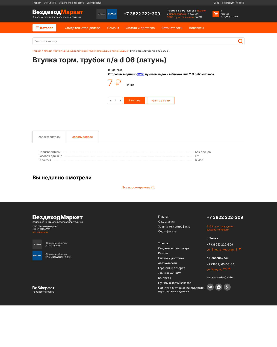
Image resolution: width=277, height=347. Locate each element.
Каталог (44, 28)
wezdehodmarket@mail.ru (220, 319)
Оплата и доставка (140, 28)
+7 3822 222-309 (142, 13)
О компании (50, 2)
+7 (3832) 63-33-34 (220, 306)
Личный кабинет (169, 314)
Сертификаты (94, 2)
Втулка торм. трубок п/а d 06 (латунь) (149, 50)
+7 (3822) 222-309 (220, 286)
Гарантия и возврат (171, 309)
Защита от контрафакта (71, 2)
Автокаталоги (171, 28)
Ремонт (113, 28)
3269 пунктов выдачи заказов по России (220, 269)
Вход (216, 2)
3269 (140, 74)
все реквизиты (40, 273)
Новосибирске (178, 13)
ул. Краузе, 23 (217, 311)
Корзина (240, 2)
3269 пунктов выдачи (180, 17)
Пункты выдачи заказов (174, 324)
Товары (163, 285)
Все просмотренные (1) (138, 229)
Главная (37, 2)
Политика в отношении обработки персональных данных (181, 331)
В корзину (134, 100)
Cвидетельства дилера (83, 28)
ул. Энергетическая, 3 (222, 291)
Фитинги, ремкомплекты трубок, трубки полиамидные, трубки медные (91, 50)
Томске (201, 10)
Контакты (196, 28)
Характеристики (49, 178)
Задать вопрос (82, 178)
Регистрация (227, 2)
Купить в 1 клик (161, 100)
